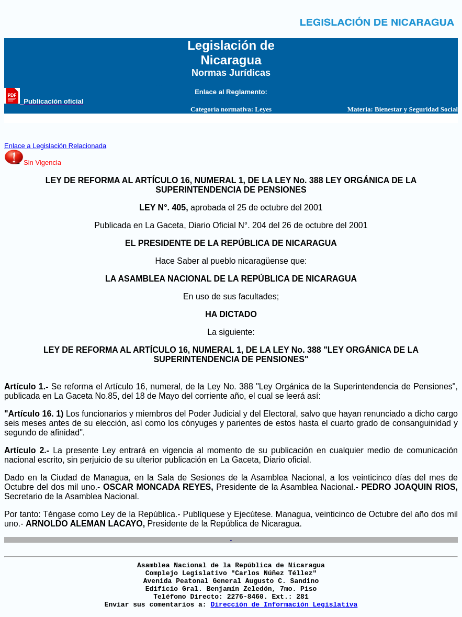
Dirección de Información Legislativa (283, 605)
